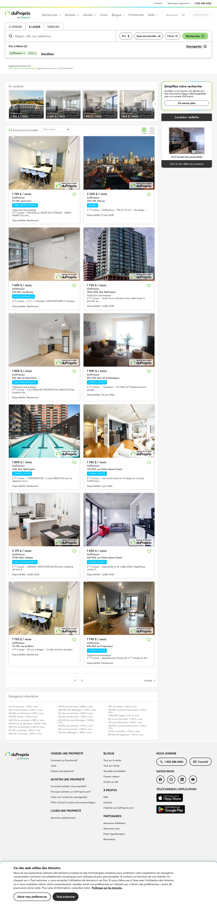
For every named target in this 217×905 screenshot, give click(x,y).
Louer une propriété (66, 810)
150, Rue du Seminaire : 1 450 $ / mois (75, 716)
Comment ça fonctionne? (64, 760)
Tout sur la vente (112, 760)
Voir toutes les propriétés (186, 156)
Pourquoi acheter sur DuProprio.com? (71, 791)
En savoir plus (186, 103)
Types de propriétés (148, 36)
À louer (34, 26)
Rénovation (109, 839)
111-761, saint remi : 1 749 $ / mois (23, 706)
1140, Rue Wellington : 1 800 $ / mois (74, 732)
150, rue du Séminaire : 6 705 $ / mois (125, 719)
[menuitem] (76, 763)
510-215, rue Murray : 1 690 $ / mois (24, 730)
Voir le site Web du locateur (187, 164)
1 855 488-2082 (202, 3)
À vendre (15, 26)
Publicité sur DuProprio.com (118, 807)
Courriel (200, 761)
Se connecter (201, 15)
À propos (110, 790)
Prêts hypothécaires (114, 833)
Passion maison (111, 776)
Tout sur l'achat (111, 765)
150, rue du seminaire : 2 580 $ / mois (75, 729)
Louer (104, 15)
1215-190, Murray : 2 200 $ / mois (23, 716)
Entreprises (136, 15)
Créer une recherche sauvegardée (69, 797)
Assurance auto (111, 828)
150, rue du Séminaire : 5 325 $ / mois (125, 722)
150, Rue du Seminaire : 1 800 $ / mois (75, 713)
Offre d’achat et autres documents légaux (73, 802)
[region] (108, 883)
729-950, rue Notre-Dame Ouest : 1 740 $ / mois (127, 711)
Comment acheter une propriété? (68, 786)
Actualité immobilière (114, 771)
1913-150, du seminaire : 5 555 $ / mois (75, 725)
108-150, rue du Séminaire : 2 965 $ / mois (27, 723)
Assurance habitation (114, 823)
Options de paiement (62, 771)
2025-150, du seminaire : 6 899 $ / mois (26, 720)
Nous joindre (172, 15)
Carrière (107, 802)
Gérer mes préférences (32, 896)
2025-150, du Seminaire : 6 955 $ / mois (26, 727)
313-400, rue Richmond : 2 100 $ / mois (26, 713)
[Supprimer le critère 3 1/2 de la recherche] (32, 53)
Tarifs (53, 765)
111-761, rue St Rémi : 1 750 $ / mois (124, 731)
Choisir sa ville (110, 781)
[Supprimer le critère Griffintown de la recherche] (17, 53)
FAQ (105, 797)
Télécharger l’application (178, 3)
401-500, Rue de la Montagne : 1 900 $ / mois (76, 721)
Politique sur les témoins (107, 888)
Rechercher (195, 36)
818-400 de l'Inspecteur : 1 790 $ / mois (125, 734)
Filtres (172, 36)
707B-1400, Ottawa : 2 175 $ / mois (123, 715)
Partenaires (112, 816)
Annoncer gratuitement (63, 817)
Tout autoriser (65, 896)
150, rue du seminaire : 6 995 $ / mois (26, 710)
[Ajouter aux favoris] (74, 194)
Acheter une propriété (68, 779)
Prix (126, 36)
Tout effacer (47, 53)
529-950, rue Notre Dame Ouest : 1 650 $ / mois (127, 726)
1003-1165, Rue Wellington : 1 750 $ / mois (77, 710)
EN (183, 15)
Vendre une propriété (67, 753)
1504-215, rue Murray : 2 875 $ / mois (25, 733)
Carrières (158, 3)
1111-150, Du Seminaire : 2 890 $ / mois (75, 706)
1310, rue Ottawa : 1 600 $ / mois (122, 706)
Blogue (108, 753)
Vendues (53, 26)
